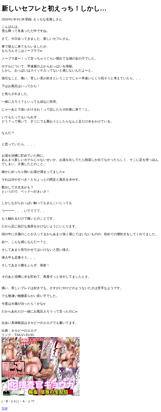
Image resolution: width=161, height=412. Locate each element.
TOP (5, 408)
